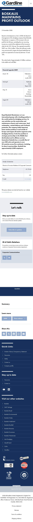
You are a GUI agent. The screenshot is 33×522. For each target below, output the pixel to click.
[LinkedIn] (14, 334)
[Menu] (31, 3)
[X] (9, 334)
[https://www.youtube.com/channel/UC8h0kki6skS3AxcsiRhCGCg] (4, 389)
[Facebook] (4, 334)
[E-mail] (23, 334)
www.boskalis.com (7, 192)
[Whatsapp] (19, 334)
